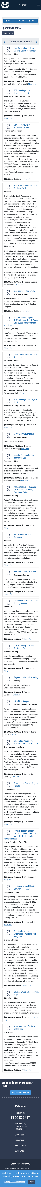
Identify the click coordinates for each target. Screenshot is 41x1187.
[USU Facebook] (12, 1118)
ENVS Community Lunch (24, 434)
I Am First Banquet (22, 701)
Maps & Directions (12, 1168)
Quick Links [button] (20, 1151)
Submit (32, 21)
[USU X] (16, 1118)
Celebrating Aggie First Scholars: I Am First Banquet (26, 742)
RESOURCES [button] (20, 1146)
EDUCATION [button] (20, 1140)
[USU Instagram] (24, 1118)
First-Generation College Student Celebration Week (25, 49)
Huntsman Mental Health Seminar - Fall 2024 (24, 887)
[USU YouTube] (20, 1118)
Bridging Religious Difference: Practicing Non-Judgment (25, 934)
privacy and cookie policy (14, 1181)
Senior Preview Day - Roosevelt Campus (22, 126)
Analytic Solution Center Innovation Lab (24, 456)
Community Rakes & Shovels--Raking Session (26, 602)
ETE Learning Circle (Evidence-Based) (22, 91)
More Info (32, 84)
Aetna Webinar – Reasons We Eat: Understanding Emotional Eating (25, 489)
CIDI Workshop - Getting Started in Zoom (24, 647)
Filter (21, 21)
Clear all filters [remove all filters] (8, 33)
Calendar (20, 1106)
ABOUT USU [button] (20, 1135)
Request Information (20, 1092)
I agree (31, 1182)
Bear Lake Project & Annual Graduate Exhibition (25, 186)
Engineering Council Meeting (26, 677)
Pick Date (10, 21)
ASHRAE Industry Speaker (25, 571)
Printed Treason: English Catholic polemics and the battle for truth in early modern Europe (20, 835)
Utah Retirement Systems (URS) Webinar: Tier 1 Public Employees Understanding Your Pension (21, 321)
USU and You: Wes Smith (24, 291)
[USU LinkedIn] (28, 1118)
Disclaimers (25, 1168)
